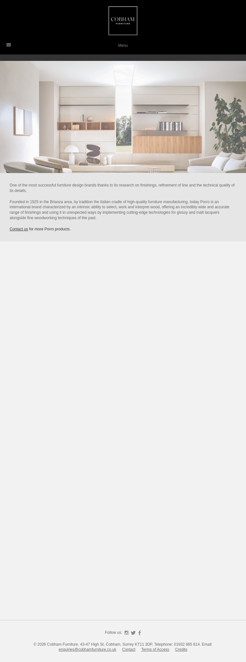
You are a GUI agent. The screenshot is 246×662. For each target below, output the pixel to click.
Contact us (19, 229)
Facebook (139, 632)
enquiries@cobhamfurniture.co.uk (87, 649)
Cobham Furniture (123, 20)
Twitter (133, 632)
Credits (181, 649)
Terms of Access (155, 649)
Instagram (126, 632)
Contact (128, 649)
